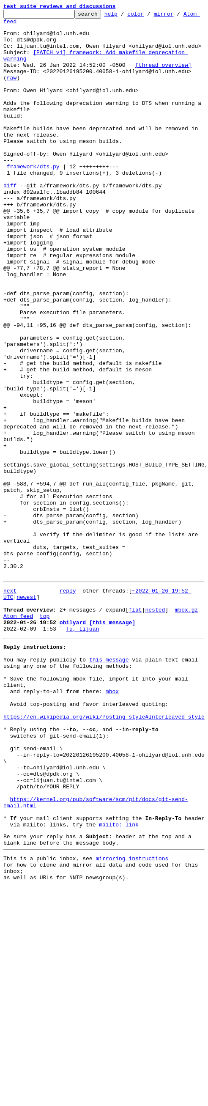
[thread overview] (163, 76)
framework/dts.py (33, 198)
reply (68, 704)
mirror (177, 16)
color (148, 16)
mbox (112, 823)
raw (11, 91)
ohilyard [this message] (97, 742)
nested (155, 727)
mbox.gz (186, 727)
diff (9, 221)
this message (109, 785)
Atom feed (18, 25)
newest (26, 712)
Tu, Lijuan (82, 750)
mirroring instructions (132, 1020)
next (9, 704)
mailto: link (119, 983)
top (44, 735)
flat (135, 727)
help (124, 16)
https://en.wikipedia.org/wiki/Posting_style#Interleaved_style (104, 853)
